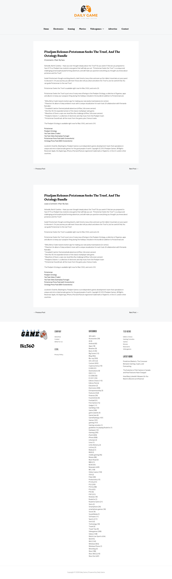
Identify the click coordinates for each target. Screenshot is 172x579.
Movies (91, 457)
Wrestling (92, 548)
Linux (90, 442)
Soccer (91, 511)
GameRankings (94, 417)
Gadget (91, 405)
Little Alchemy (94, 445)
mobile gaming (94, 454)
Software (92, 516)
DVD (90, 373)
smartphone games (96, 509)
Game (91, 410)
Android (91, 343)
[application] (102, 29)
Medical (91, 449)
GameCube (92, 415)
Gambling (92, 407)
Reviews (92, 496)
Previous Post (39, 168)
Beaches (92, 348)
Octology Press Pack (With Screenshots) (58, 140)
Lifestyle (92, 440)
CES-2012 (92, 360)
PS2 (90, 484)
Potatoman (48, 128)
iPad (56, 60)
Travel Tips (93, 529)
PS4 (90, 489)
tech (90, 521)
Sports (91, 519)
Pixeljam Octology (50, 131)
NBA (90, 462)
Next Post (133, 168)
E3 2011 (91, 378)
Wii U (90, 541)
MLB (90, 452)
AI (89, 341)
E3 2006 (91, 375)
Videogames (93, 531)
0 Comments (48, 60)
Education (92, 385)
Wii (90, 538)
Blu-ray (91, 358)
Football (91, 400)
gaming (91, 422)
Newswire (92, 467)
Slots (90, 504)
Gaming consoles (94, 425)
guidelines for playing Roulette (99, 427)
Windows (92, 543)
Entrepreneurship (95, 390)
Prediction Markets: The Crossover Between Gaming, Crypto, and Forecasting (135, 364)
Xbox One (92, 556)
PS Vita (91, 482)
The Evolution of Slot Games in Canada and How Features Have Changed (136, 371)
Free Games (93, 402)
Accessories (93, 338)
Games (91, 420)
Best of (91, 351)
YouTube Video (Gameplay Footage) (56, 136)
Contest (92, 363)
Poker (91, 477)
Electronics (92, 388)
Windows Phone (94, 546)
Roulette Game (94, 501)
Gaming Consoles (129, 339)
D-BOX (91, 368)
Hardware (92, 430)
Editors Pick (93, 383)
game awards (93, 412)
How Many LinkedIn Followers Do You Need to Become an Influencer (135, 377)
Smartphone (93, 506)
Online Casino (93, 472)
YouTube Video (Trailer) (52, 133)
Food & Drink (93, 397)
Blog (90, 356)
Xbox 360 (92, 553)
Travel (91, 526)
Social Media (93, 514)
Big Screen (92, 353)
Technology (93, 524)
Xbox (90, 551)
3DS (90, 336)
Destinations (93, 370)
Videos (91, 533)
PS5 (90, 491)
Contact (57, 339)
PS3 (90, 486)
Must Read (92, 459)
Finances (92, 395)
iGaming (91, 432)
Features (92, 393)
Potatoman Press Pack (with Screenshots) (59, 138)
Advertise (58, 336)
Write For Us (59, 341)
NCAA (91, 464)
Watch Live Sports (95, 536)
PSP (90, 494)
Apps (90, 346)
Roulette (92, 499)
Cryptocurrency (94, 365)
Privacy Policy (59, 354)
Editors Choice (94, 380)
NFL (90, 469)
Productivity (93, 479)
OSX (90, 474)
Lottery (91, 447)
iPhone (91, 437)
